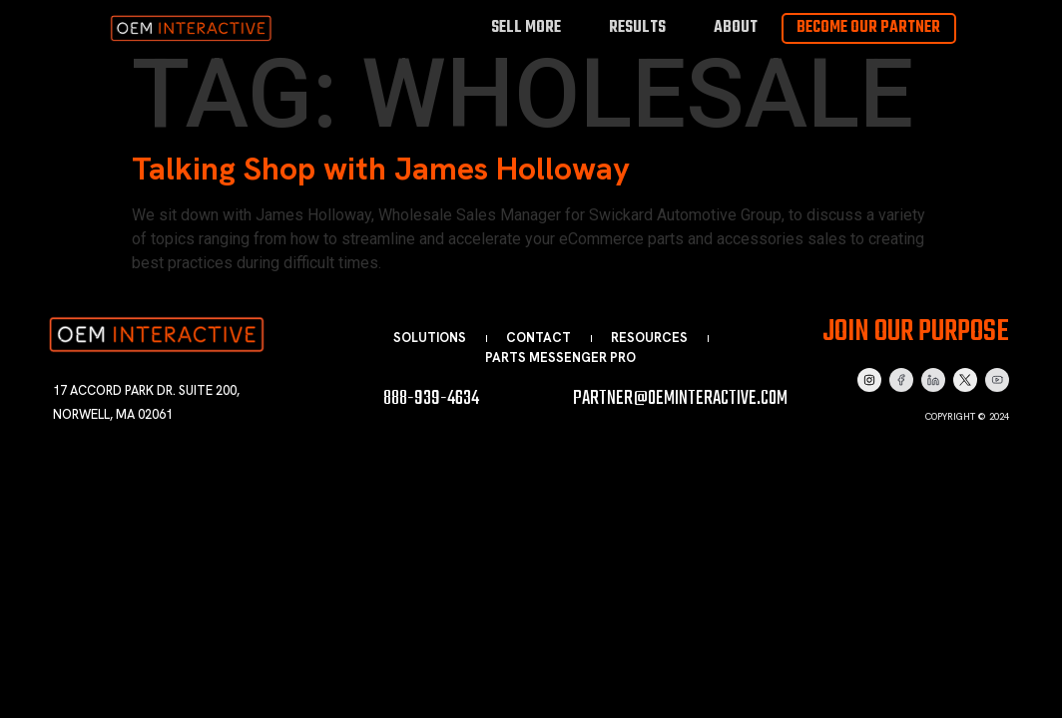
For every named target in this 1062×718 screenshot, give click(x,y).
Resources (649, 337)
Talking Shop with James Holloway (381, 168)
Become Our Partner (868, 28)
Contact (538, 337)
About (736, 27)
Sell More (526, 27)
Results (637, 27)
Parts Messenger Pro (560, 357)
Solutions (429, 337)
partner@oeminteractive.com (680, 398)
